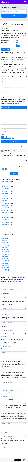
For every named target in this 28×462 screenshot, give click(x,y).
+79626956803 (5, 198)
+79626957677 (5, 251)
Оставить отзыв (5, 49)
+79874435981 (4, 297)
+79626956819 (5, 196)
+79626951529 (5, 247)
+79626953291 (5, 238)
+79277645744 (4, 447)
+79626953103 (5, 271)
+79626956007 (5, 255)
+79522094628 (4, 436)
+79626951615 (5, 240)
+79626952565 (5, 265)
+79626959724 (5, 186)
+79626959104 (5, 263)
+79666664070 (4, 314)
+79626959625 (5, 189)
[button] (14, 16)
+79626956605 (5, 212)
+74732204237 (4, 396)
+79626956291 (5, 222)
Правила (3, 459)
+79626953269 (5, 242)
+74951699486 (4, 382)
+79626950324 (5, 267)
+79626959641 (5, 191)
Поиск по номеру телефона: (9, 7)
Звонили (5, 2)
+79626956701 (5, 205)
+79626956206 (5, 227)
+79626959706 (5, 193)
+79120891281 (4, 289)
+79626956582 (5, 219)
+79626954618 (5, 258)
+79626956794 (5, 203)
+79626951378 (5, 262)
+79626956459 (5, 215)
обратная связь (17, 281)
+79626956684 (5, 208)
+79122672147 (4, 336)
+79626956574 (5, 217)
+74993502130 (4, 322)
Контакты (9, 459)
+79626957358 (5, 184)
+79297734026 (4, 423)
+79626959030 (5, 181)
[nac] (25, 2)
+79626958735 (5, 253)
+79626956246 (5, 224)
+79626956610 (5, 210)
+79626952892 (5, 256)
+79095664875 (4, 352)
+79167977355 (4, 308)
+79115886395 (4, 330)
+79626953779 (5, 244)
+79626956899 (5, 246)
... (15, 150)
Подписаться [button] (14, 173)
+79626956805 (5, 200)
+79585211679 (4, 346)
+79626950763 (5, 237)
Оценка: (3, 134)
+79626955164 (5, 269)
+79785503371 (4, 390)
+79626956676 (5, 249)
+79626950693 (5, 260)
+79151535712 (4, 430)
